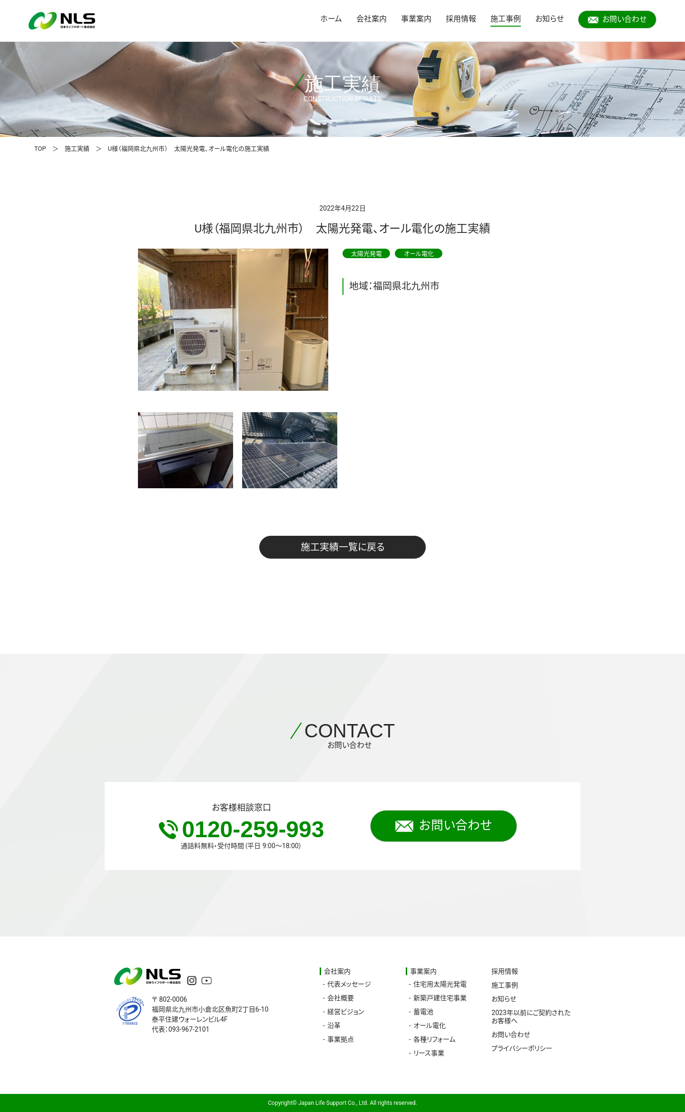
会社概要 (340, 998)
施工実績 (77, 148)
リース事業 (428, 1053)
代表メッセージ (349, 984)
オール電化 (429, 1025)
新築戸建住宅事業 (440, 998)
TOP (40, 148)
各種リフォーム (434, 1039)
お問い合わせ (617, 19)
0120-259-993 (241, 829)
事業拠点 (340, 1039)
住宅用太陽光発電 (440, 984)
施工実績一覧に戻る (343, 547)
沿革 (334, 1025)
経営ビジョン (345, 1011)
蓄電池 (423, 1011)
